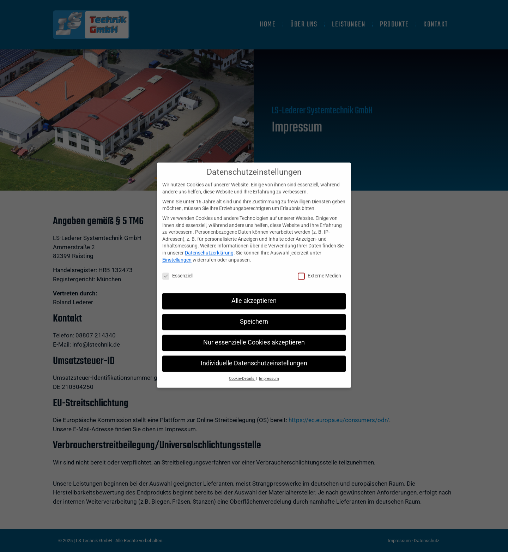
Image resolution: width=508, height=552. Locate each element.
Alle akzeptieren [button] (254, 292)
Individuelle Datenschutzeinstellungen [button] (254, 355)
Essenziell (177, 268)
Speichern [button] (254, 313)
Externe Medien (319, 268)
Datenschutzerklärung (209, 245)
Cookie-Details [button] (242, 370)
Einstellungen (177, 251)
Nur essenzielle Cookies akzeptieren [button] (254, 334)
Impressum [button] (269, 370)
